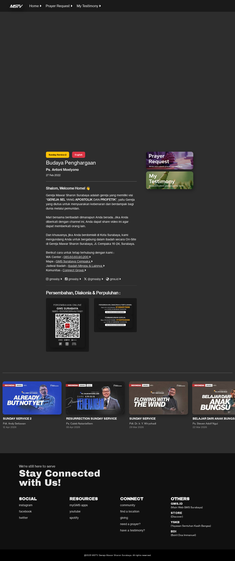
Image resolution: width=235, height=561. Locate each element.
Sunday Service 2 (57, 154)
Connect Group (74, 270)
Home (35, 6)
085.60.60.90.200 (77, 257)
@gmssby (93, 279)
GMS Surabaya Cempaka (74, 261)
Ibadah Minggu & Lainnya (86, 265)
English (78, 154)
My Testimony (89, 6)
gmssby (54, 279)
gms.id (113, 279)
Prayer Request (59, 6)
